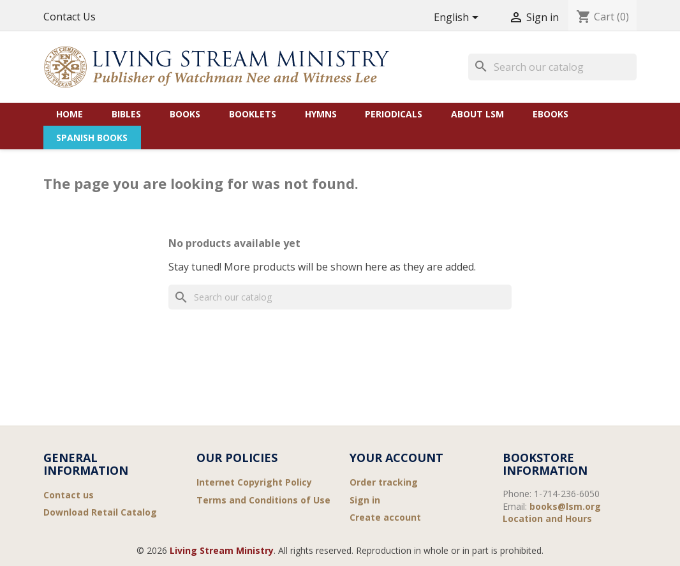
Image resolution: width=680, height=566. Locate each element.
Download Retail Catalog (100, 512)
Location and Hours (547, 518)
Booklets (252, 114)
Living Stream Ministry (222, 550)
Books (185, 114)
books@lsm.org (565, 506)
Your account (396, 457)
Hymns (321, 114)
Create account (385, 517)
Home (69, 114)
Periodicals (393, 114)
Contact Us (69, 17)
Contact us (68, 495)
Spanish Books (92, 137)
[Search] (552, 67)
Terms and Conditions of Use (263, 500)
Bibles (126, 114)
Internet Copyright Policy (254, 482)
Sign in (365, 500)
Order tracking (384, 482)
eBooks (550, 114)
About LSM (477, 114)
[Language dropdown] (458, 18)
